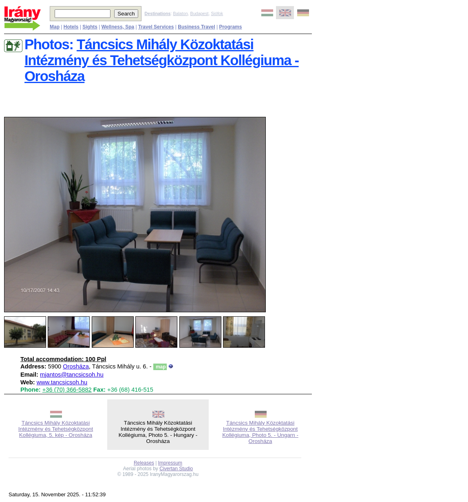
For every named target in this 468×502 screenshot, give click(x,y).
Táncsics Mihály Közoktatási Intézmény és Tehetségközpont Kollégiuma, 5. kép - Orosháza (55, 429)
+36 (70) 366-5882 (67, 389)
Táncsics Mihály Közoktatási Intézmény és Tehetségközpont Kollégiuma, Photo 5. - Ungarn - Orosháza (260, 432)
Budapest (199, 13)
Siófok (217, 13)
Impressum (170, 463)
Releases (144, 463)
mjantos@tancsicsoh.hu (72, 374)
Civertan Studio (176, 468)
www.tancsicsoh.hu (62, 382)
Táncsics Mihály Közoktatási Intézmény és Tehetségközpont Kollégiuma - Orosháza (161, 60)
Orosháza (76, 366)
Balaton (180, 13)
